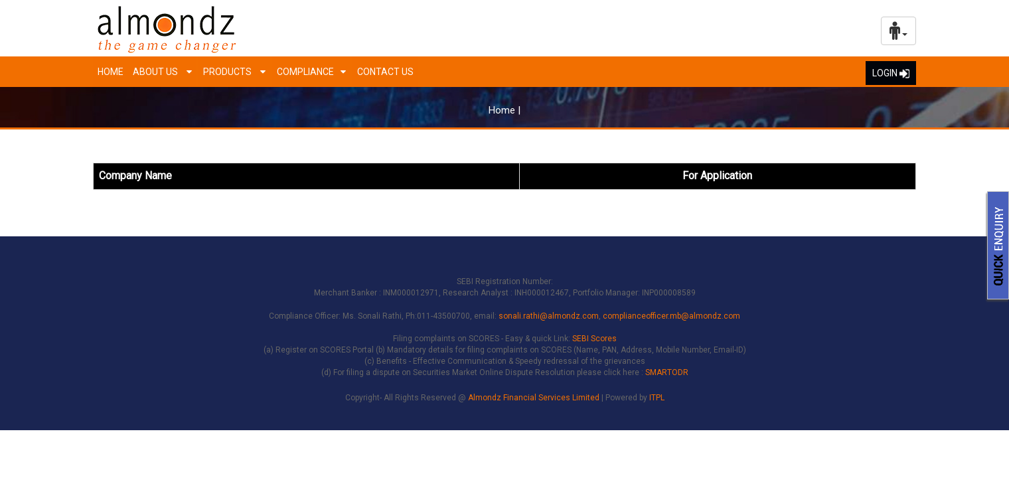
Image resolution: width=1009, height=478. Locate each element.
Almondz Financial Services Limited (534, 397)
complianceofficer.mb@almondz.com (671, 316)
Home (110, 71)
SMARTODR (666, 372)
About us (156, 71)
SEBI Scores (594, 338)
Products (228, 71)
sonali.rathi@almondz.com (549, 316)
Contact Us (385, 71)
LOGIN (890, 73)
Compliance (305, 71)
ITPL (656, 397)
